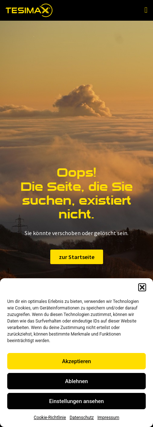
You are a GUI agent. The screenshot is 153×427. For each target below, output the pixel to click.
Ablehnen (76, 381)
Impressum (108, 417)
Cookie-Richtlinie (50, 417)
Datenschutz (81, 417)
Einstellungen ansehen (76, 401)
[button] (142, 287)
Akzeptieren (76, 361)
